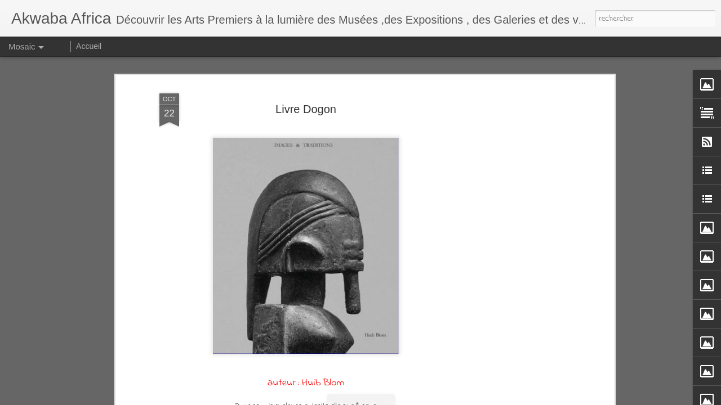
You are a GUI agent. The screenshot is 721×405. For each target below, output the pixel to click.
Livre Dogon (305, 109)
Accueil (88, 46)
